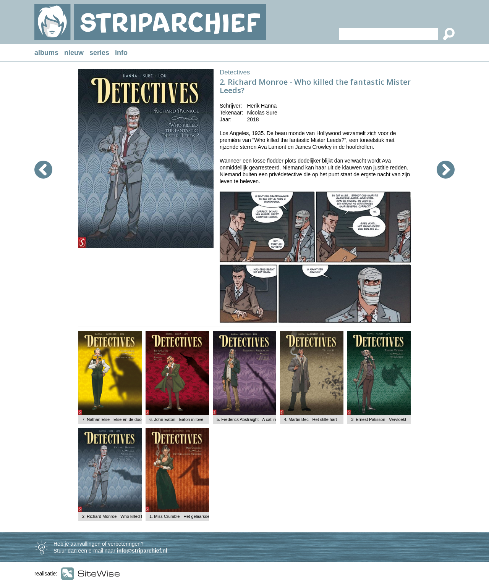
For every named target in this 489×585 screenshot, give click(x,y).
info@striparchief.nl (142, 551)
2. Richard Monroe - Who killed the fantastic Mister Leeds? (136, 516)
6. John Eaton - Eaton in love (176, 419)
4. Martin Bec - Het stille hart (310, 419)
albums (46, 52)
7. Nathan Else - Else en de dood (113, 419)
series (99, 52)
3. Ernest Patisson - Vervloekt (378, 419)
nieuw (74, 52)
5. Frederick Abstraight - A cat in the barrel (256, 419)
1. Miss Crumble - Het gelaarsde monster (187, 516)
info (121, 52)
